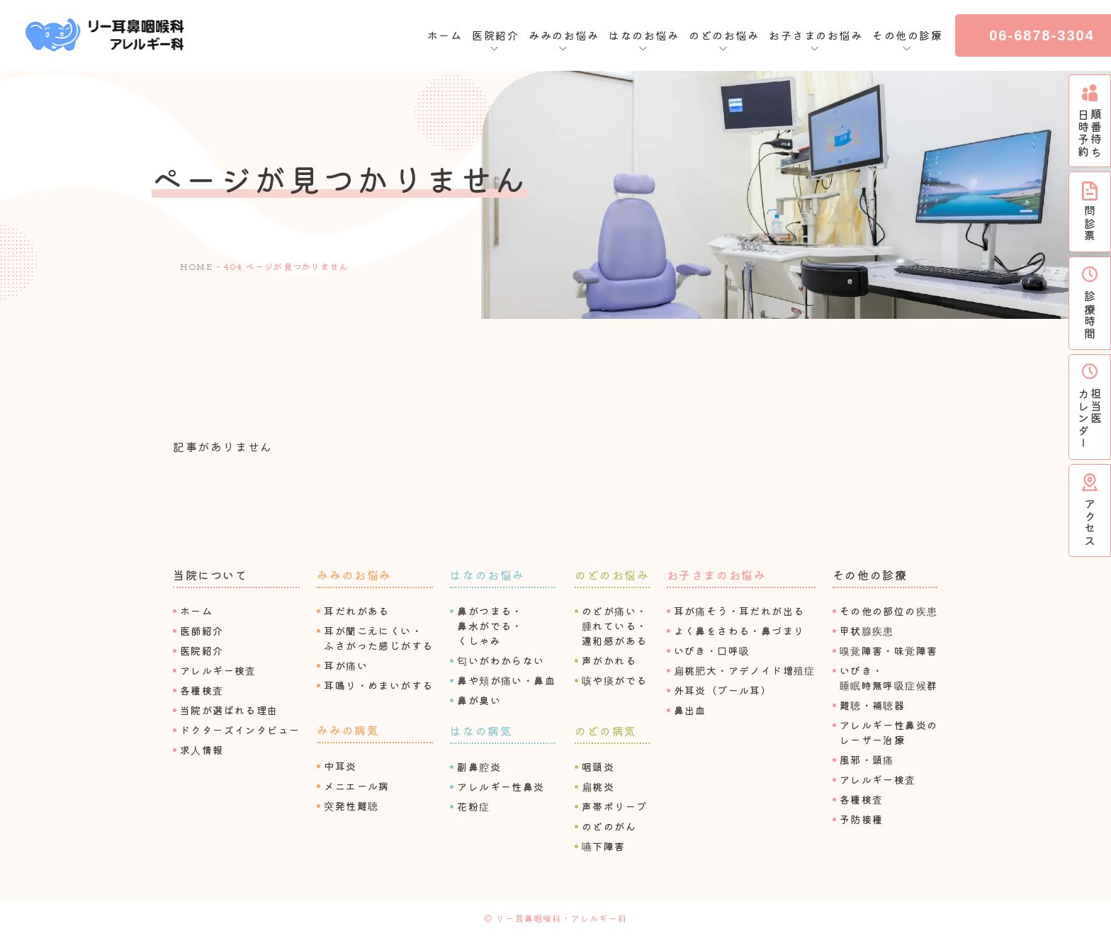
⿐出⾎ (690, 710)
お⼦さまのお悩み (717, 574)
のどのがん (609, 826)
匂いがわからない (500, 660)
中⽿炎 (340, 766)
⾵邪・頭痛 (867, 759)
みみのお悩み (354, 574)
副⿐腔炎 (479, 767)
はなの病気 (481, 730)
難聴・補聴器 (872, 705)
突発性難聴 (351, 806)
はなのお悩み (487, 574)
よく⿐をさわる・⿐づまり (739, 631)
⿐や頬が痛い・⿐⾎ (506, 680)
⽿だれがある (356, 611)
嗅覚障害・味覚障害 (889, 650)
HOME (196, 266)
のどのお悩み (612, 574)
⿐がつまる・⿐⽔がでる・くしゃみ (489, 626)
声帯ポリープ (614, 806)
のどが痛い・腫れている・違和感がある (614, 626)
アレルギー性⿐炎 (500, 786)
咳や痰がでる (614, 680)
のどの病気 (606, 730)
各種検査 (202, 690)
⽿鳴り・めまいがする (378, 685)
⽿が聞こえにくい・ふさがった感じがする (378, 638)
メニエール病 (356, 786)
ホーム (445, 35)
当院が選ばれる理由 (229, 710)
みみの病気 (348, 729)
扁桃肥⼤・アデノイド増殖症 (745, 670)
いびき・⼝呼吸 (712, 650)
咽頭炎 (598, 767)
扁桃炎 (598, 786)
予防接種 (862, 819)
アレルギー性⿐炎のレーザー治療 (889, 732)
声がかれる (609, 660)
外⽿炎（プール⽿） (723, 690)
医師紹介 (202, 631)
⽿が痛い (346, 665)
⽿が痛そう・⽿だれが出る (739, 611)
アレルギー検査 (218, 670)
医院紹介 (202, 650)
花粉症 (473, 806)
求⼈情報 (202, 750)
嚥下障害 (604, 846)
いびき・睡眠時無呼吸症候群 (889, 677)
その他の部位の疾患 (889, 611)
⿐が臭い (479, 700)
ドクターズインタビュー (240, 730)
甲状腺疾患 (867, 631)
